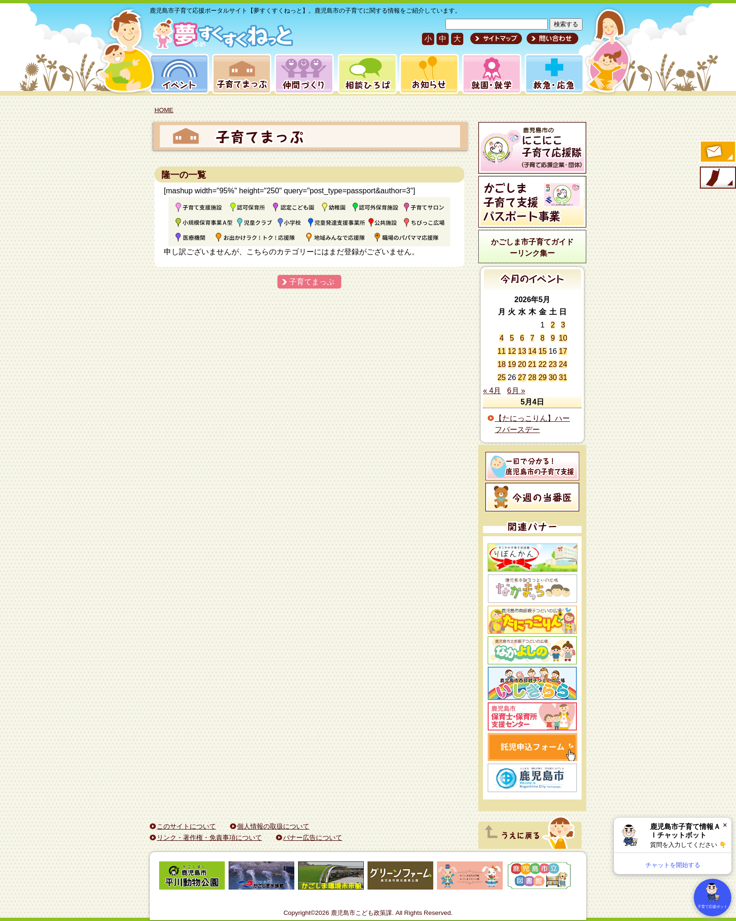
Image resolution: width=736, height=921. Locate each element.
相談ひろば (366, 74)
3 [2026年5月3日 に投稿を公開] (563, 325)
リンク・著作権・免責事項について (209, 837)
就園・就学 (488, 74)
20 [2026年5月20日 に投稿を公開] (522, 364)
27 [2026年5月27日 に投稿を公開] (522, 377)
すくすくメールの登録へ (717, 152)
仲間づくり (304, 74)
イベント (178, 74)
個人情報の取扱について (273, 826)
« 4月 (492, 391)
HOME (163, 110)
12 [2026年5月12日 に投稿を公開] (512, 351)
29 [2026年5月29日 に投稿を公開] (542, 377)
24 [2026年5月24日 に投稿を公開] (563, 364)
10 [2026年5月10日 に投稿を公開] (563, 338)
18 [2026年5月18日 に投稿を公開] (502, 364)
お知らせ (427, 74)
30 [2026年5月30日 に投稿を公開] (553, 377)
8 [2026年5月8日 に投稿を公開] (542, 338)
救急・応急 (553, 74)
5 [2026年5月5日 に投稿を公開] (512, 338)
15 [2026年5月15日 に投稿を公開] (542, 351)
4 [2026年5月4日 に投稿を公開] (501, 338)
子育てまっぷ (240, 74)
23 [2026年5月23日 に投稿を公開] (553, 364)
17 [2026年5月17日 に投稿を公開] (563, 351)
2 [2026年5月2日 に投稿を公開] (553, 325)
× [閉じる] (725, 825)
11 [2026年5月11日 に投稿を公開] (502, 351)
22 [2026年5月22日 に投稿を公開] (542, 364)
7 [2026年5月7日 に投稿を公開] (532, 338)
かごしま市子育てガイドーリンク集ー (532, 247)
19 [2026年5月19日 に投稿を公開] (512, 364)
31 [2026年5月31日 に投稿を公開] (563, 377)
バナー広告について (312, 837)
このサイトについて (186, 826)
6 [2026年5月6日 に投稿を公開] (522, 338)
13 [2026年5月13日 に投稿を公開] (522, 351)
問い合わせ (551, 38)
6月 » (516, 391)
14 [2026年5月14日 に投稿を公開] (532, 351)
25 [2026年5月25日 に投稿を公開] (502, 377)
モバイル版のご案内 (717, 178)
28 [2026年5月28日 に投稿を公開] (532, 377)
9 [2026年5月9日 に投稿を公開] (553, 338)
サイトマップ (496, 38)
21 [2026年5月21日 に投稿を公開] (532, 364)
